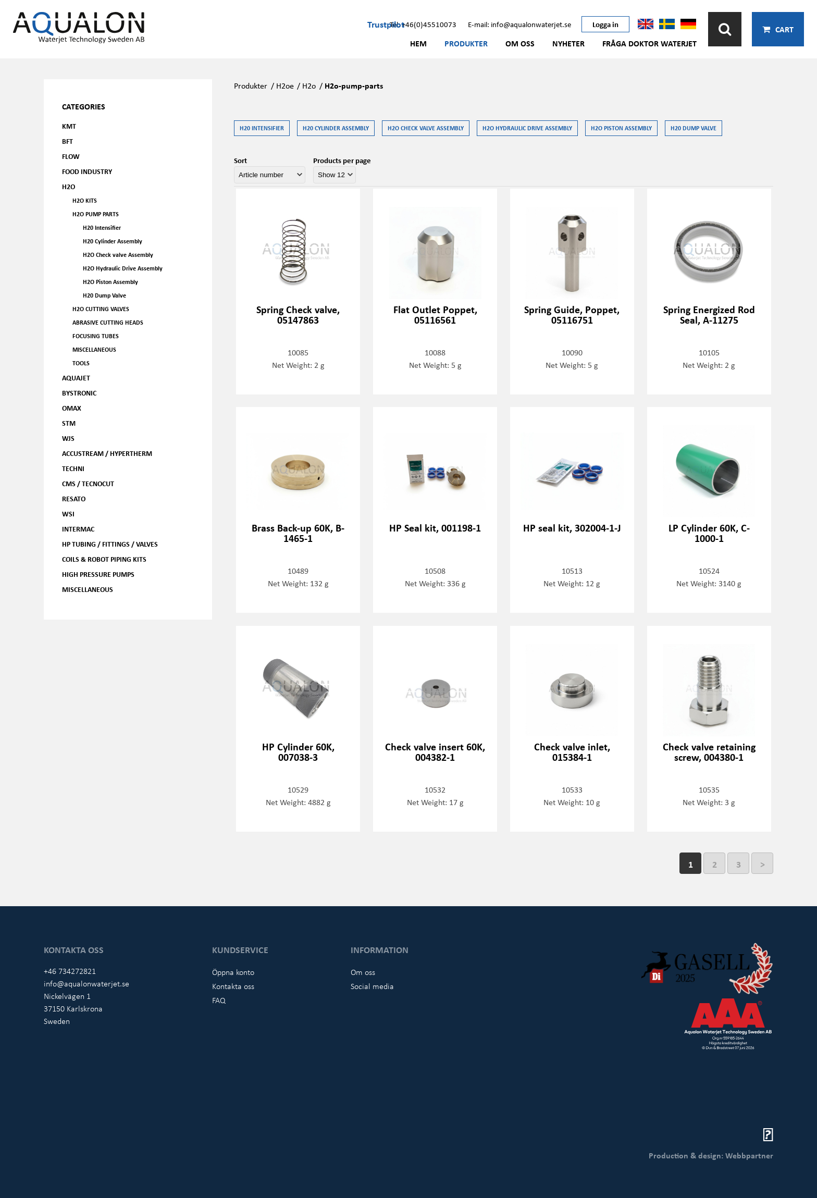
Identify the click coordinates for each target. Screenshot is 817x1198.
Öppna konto (233, 972)
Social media (372, 986)
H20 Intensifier (102, 227)
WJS (68, 438)
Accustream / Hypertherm (107, 453)
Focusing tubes (95, 336)
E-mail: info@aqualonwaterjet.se (519, 24)
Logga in (605, 24)
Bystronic (79, 393)
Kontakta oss (233, 986)
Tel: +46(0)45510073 (423, 24)
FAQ (219, 1000)
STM (69, 423)
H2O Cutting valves (100, 309)
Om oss (520, 43)
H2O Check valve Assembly (118, 254)
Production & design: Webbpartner (711, 1155)
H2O (68, 186)
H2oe (285, 85)
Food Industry (87, 171)
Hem (418, 43)
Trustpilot (385, 24)
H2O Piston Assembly (110, 282)
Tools (81, 363)
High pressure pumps (98, 574)
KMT (69, 126)
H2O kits (84, 200)
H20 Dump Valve (104, 295)
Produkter (466, 43)
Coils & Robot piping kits (104, 559)
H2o (309, 85)
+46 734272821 (70, 971)
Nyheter (568, 43)
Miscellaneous (94, 349)
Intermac (78, 529)
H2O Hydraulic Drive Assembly (123, 268)
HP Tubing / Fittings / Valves (110, 544)
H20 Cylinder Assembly (112, 241)
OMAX (71, 408)
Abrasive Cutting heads (107, 322)
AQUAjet (76, 377)
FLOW (71, 156)
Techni (73, 468)
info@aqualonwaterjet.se (86, 983)
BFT (67, 141)
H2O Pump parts (95, 214)
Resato (73, 498)
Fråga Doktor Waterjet (649, 43)
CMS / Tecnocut (88, 483)
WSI (68, 513)
